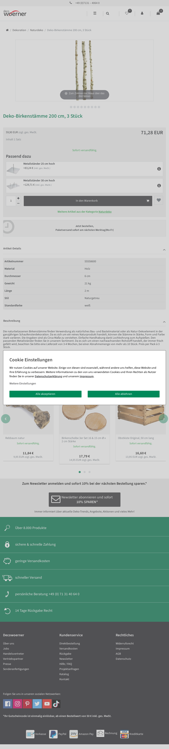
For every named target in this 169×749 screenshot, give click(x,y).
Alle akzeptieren (45, 394)
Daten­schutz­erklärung (48, 376)
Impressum (87, 376)
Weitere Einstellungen (22, 383)
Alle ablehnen (123, 394)
